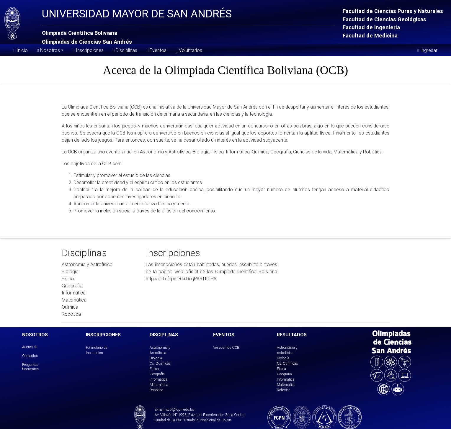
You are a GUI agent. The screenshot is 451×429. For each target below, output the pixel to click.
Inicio (21, 50)
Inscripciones (88, 50)
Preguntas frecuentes (30, 366)
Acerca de (29, 347)
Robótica (156, 390)
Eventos (156, 50)
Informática (158, 379)
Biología (156, 358)
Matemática (159, 384)
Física (154, 368)
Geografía (157, 374)
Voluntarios (189, 50)
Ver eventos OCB (226, 347)
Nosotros (48, 49)
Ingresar (427, 50)
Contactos (30, 355)
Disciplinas (125, 50)
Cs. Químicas (160, 363)
